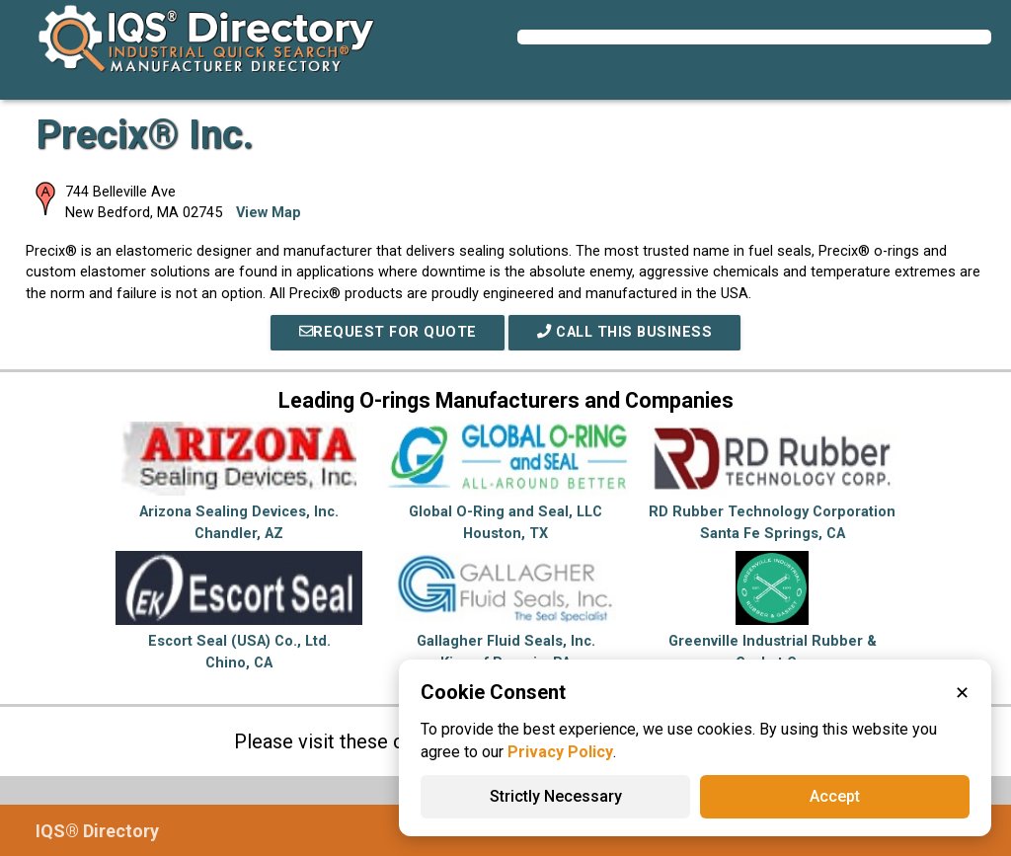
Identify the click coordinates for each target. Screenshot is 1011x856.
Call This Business (624, 332)
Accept (835, 796)
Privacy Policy (560, 751)
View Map (268, 212)
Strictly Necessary (556, 796)
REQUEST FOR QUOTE (387, 332)
